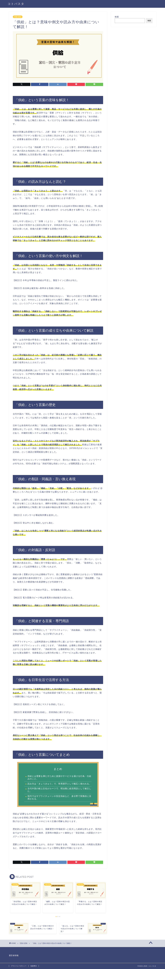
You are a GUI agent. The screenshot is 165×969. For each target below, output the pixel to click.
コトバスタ (16, 3)
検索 (117, 17)
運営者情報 (14, 955)
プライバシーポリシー (18, 966)
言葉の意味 (17, 17)
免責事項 (33, 966)
